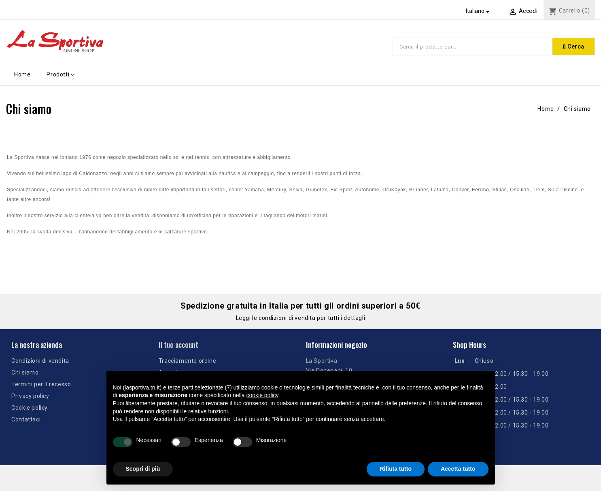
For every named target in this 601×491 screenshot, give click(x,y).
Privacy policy (30, 396)
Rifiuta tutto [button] (396, 469)
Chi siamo (24, 372)
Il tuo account (178, 344)
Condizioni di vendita (40, 361)
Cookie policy (29, 407)
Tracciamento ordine (187, 361)
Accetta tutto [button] (458, 469)
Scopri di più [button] (143, 469)
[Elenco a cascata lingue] (479, 11)
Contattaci (25, 419)
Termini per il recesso (41, 384)
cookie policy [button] (262, 395)
